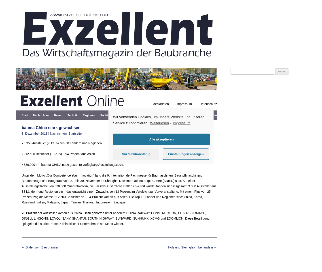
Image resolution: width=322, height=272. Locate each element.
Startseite (75, 133)
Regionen (89, 115)
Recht (104, 115)
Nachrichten (41, 115)
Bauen (58, 115)
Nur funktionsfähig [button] (136, 154)
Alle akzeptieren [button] (161, 139)
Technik (72, 115)
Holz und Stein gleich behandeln (192, 247)
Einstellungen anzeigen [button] (186, 154)
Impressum (184, 104)
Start (25, 115)
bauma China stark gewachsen (51, 127)
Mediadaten (161, 104)
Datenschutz (208, 104)
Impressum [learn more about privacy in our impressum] (182, 123)
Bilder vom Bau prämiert (40, 247)
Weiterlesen (159, 123)
